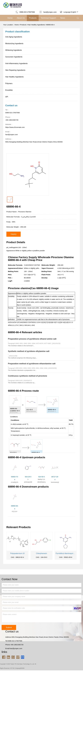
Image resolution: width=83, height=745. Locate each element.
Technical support (48, 18)
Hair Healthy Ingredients (36, 25)
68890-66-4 (50, 25)
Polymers (8, 83)
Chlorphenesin (41, 553)
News (62, 18)
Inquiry (13, 234)
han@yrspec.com (48, 12)
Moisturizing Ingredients (14, 43)
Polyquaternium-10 (17, 553)
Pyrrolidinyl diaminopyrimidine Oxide (66, 553)
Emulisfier (9, 90)
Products (32, 18)
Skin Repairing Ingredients (15, 70)
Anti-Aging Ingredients (13, 37)
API (6, 97)
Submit (9, 627)
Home (10, 18)
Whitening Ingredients (13, 50)
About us (21, 18)
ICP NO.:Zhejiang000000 (17, 668)
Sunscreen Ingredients (13, 57)
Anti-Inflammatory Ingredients (16, 63)
